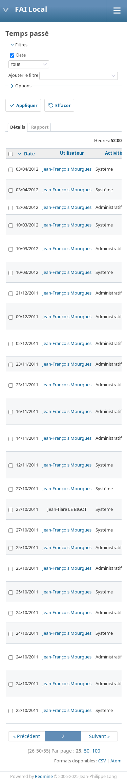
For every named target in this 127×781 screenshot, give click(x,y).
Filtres (18, 45)
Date (20, 55)
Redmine (44, 776)
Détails (17, 127)
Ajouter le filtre (23, 75)
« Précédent (26, 736)
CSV (102, 761)
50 (86, 750)
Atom (116, 761)
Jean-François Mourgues (66, 169)
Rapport (39, 127)
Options (20, 86)
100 (96, 750)
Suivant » (99, 736)
